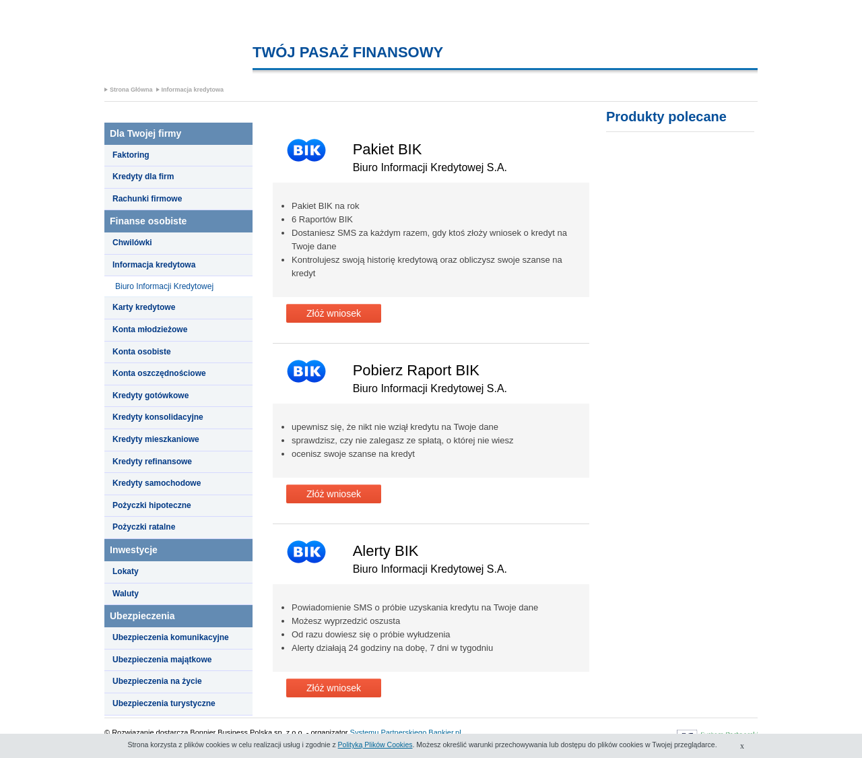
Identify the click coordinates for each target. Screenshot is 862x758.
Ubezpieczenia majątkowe (161, 659)
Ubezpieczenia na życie (157, 681)
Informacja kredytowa (193, 89)
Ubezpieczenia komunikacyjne (170, 637)
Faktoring (131, 155)
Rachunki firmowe (147, 198)
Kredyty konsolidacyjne (157, 417)
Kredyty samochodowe (156, 483)
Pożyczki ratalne (143, 527)
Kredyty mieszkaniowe (155, 439)
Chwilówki (132, 242)
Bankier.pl (444, 732)
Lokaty (125, 571)
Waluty (125, 593)
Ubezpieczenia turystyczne (164, 703)
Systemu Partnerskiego (388, 732)
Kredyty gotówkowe (150, 395)
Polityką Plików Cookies (375, 744)
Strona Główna (131, 89)
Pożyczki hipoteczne (151, 505)
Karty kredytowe (143, 307)
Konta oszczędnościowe (159, 373)
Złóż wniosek (333, 313)
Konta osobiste (141, 351)
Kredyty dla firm (143, 176)
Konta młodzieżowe (149, 329)
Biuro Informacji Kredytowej (164, 286)
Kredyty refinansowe (152, 461)
